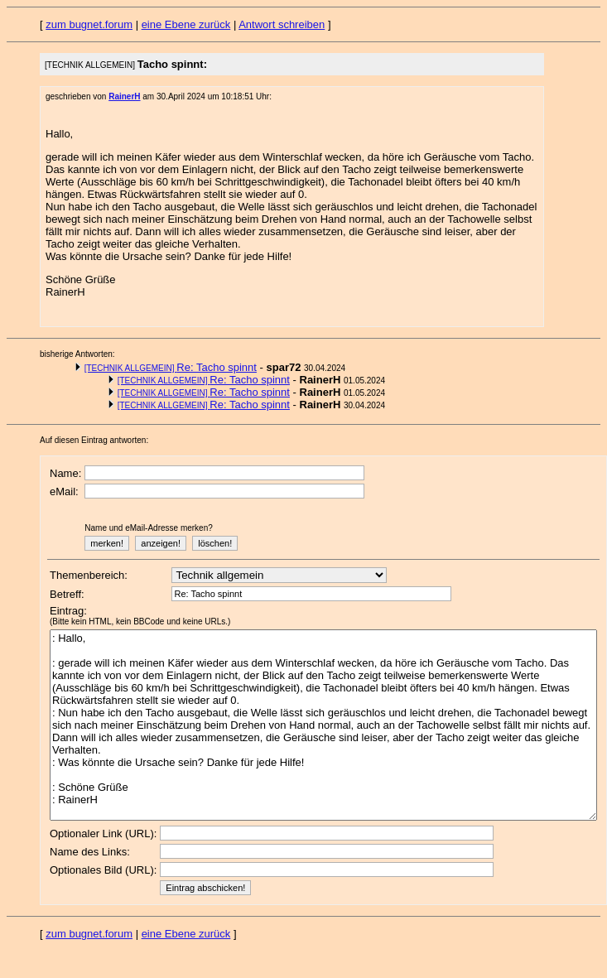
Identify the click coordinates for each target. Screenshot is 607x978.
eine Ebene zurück (186, 24)
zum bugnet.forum (89, 24)
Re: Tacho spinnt (170, 367)
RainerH (124, 96)
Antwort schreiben (281, 24)
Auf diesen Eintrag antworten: (94, 440)
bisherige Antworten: (77, 354)
